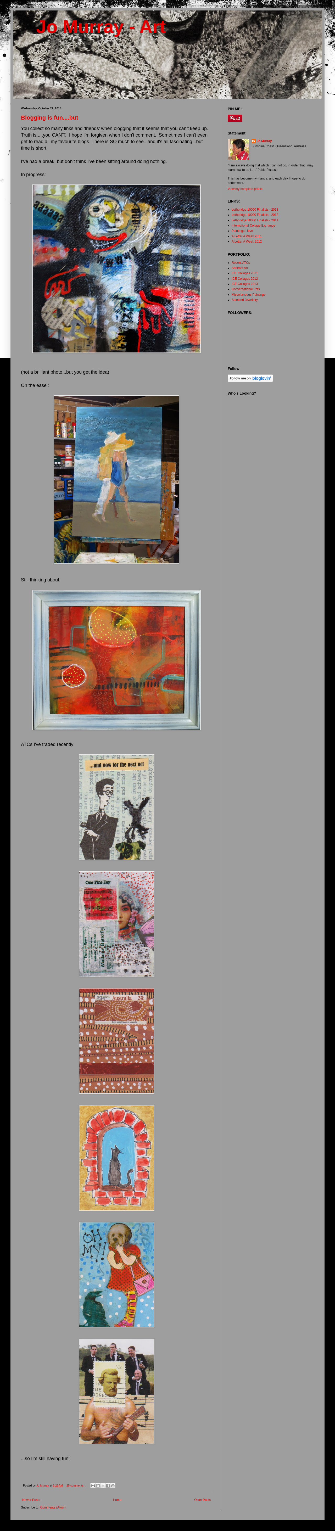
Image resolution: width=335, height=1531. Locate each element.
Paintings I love (242, 231)
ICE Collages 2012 (245, 279)
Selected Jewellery (245, 300)
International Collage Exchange (253, 225)
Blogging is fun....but (49, 117)
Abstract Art (240, 268)
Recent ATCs (241, 263)
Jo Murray (264, 141)
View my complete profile (245, 189)
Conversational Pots (246, 289)
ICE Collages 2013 (245, 284)
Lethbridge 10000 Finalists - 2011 (255, 220)
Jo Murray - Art (93, 26)
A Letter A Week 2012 (247, 241)
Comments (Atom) (52, 1507)
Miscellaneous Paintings (248, 294)
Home (117, 1500)
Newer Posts (31, 1500)
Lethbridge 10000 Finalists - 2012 (255, 215)
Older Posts (202, 1500)
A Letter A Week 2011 (247, 236)
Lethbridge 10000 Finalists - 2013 (255, 209)
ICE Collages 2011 (245, 273)
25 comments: (75, 1485)
